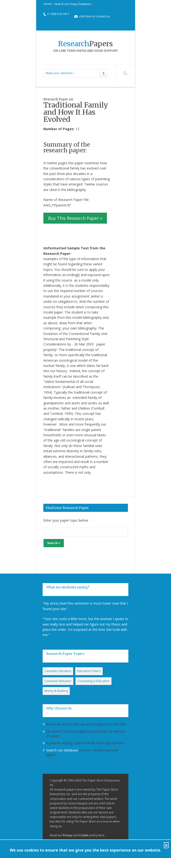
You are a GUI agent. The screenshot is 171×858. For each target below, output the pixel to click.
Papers (85, 43)
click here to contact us (94, 16)
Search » (53, 543)
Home (47, 4)
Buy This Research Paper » (75, 218)
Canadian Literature (58, 671)
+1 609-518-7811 (58, 14)
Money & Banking (56, 691)
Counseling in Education (93, 681)
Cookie (84, 835)
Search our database (62, 750)
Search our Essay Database (73, 4)
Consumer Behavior (58, 681)
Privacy (67, 835)
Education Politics (89, 671)
